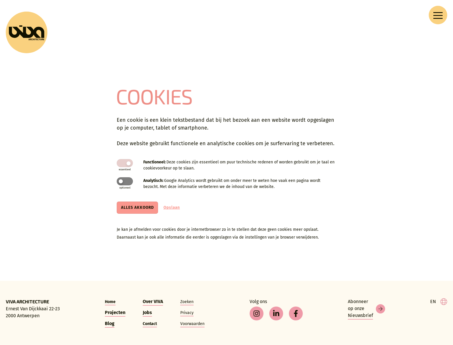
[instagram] (256, 313)
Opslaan (172, 207)
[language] (438, 301)
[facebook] (296, 313)
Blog (109, 323)
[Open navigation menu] (438, 15)
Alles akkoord (137, 207)
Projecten (115, 312)
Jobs (147, 312)
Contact (150, 323)
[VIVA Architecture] (26, 32)
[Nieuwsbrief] (366, 309)
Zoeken (187, 301)
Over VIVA (153, 301)
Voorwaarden (192, 323)
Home (110, 301)
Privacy (187, 312)
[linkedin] (276, 313)
